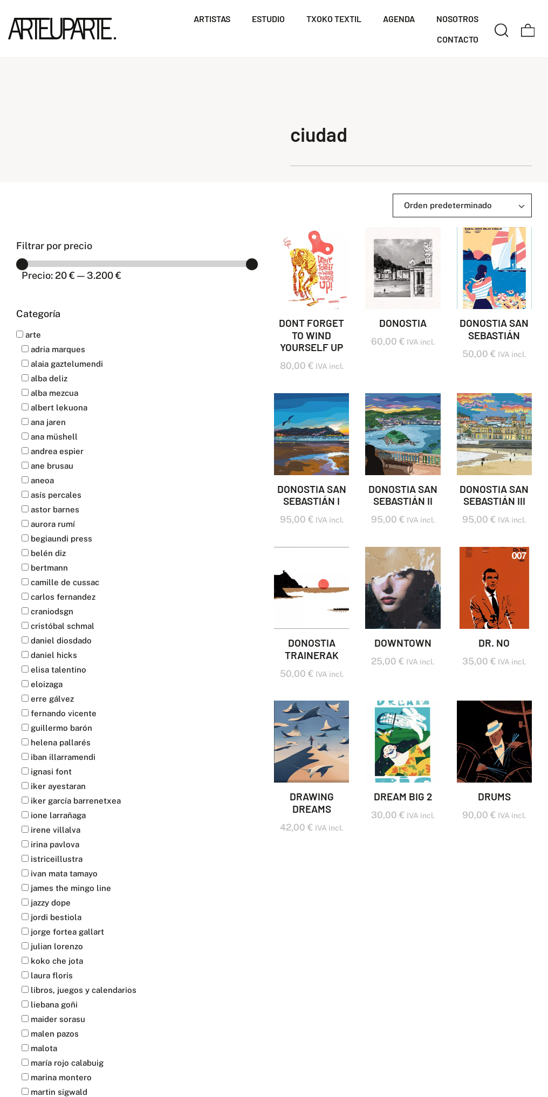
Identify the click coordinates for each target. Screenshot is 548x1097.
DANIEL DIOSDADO (57, 640)
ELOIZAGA (42, 684)
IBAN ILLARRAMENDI (58, 757)
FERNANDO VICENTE (59, 713)
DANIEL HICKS (49, 655)
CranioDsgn (47, 611)
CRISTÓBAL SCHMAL (58, 625)
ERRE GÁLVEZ (48, 698)
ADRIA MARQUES (53, 349)
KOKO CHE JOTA (52, 960)
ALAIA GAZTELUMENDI (62, 363)
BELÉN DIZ (44, 553)
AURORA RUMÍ (48, 524)
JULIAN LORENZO (52, 946)
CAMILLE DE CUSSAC (60, 582)
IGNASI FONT (47, 771)
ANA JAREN (44, 422)
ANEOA (38, 480)
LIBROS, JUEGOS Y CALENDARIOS (79, 990)
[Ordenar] (462, 205)
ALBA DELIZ (44, 378)
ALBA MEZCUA (50, 392)
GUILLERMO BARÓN (57, 727)
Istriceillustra (52, 858)
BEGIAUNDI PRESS (57, 538)
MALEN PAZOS (50, 1033)
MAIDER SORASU (53, 1019)
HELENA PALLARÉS (56, 742)
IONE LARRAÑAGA (54, 815)
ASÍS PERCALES (51, 494)
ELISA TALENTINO (54, 669)
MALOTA (39, 1048)
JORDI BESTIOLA (51, 917)
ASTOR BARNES (50, 509)
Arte (28, 334)
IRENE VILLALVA (51, 829)
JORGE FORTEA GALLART (63, 931)
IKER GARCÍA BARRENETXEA (71, 800)
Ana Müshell (50, 436)
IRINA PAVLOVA (50, 844)
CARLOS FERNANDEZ (58, 596)
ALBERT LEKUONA (54, 407)
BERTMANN (45, 567)
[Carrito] (528, 28)
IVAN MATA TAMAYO (60, 873)
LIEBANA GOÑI (50, 1004)
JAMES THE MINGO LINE (66, 888)
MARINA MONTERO (57, 1077)
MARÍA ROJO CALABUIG (63, 1062)
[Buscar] (501, 28)
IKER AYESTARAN (54, 786)
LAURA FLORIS (47, 975)
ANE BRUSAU (47, 465)
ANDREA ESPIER (53, 451)
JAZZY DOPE (46, 902)
